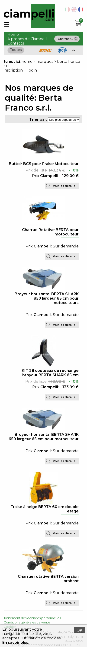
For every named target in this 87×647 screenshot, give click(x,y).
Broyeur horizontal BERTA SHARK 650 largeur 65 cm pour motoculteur (44, 436)
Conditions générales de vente (27, 622)
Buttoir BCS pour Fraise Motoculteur (44, 164)
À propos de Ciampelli (27, 39)
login (32, 70)
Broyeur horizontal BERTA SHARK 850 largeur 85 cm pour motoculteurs (47, 298)
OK (79, 630)
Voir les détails (64, 186)
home (27, 61)
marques (44, 61)
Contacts (15, 43)
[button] (76, 38)
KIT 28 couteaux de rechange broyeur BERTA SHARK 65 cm (50, 372)
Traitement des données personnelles (32, 618)
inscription (13, 70)
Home (13, 34)
